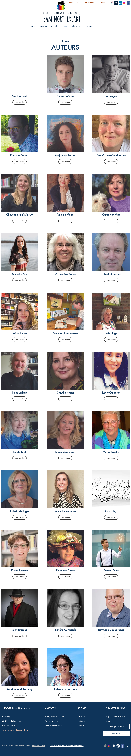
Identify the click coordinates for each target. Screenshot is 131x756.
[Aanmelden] (116, 733)
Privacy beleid (38, 745)
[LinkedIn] (120, 3)
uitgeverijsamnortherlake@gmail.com (15, 730)
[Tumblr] (116, 3)
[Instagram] (124, 3)
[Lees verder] (19, 102)
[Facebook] (128, 3)
